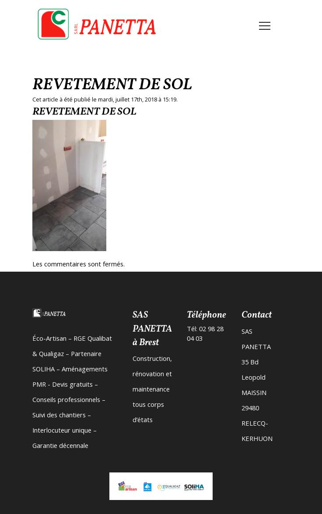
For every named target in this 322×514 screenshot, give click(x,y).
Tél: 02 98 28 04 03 (205, 333)
